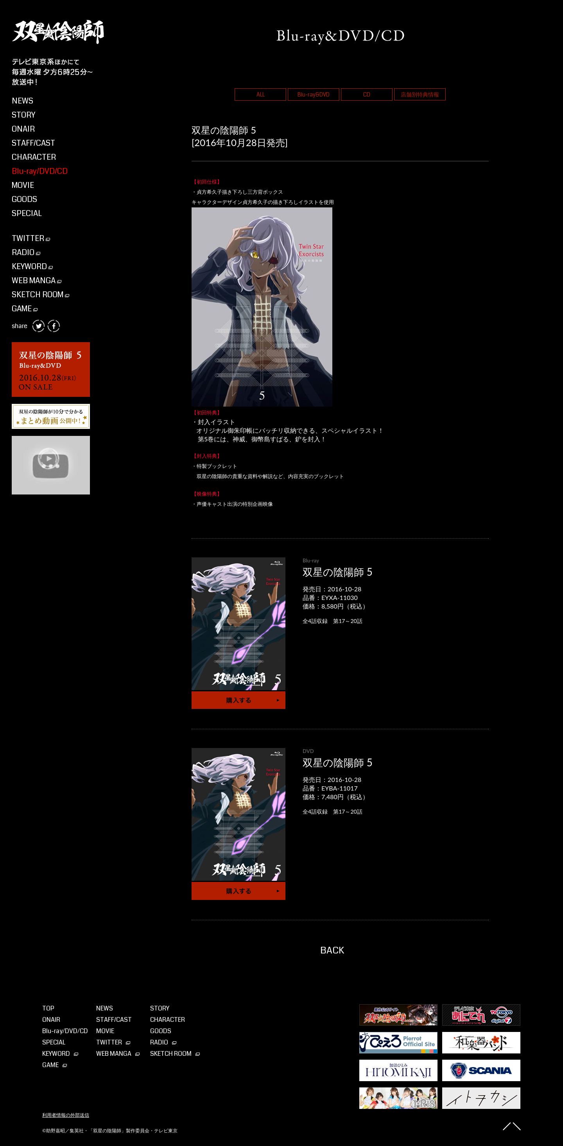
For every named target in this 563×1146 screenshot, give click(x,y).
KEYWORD (32, 266)
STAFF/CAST (33, 143)
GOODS (24, 199)
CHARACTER (34, 157)
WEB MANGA (36, 280)
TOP (48, 1008)
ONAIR (23, 129)
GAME (25, 308)
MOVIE (23, 185)
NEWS (22, 101)
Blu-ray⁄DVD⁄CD (65, 1030)
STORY (23, 115)
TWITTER (31, 238)
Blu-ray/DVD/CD (40, 171)
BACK (332, 950)
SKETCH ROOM (40, 294)
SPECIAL (27, 213)
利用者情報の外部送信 (65, 1115)
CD (366, 94)
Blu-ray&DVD (314, 94)
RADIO (26, 252)
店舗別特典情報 (420, 94)
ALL (260, 94)
